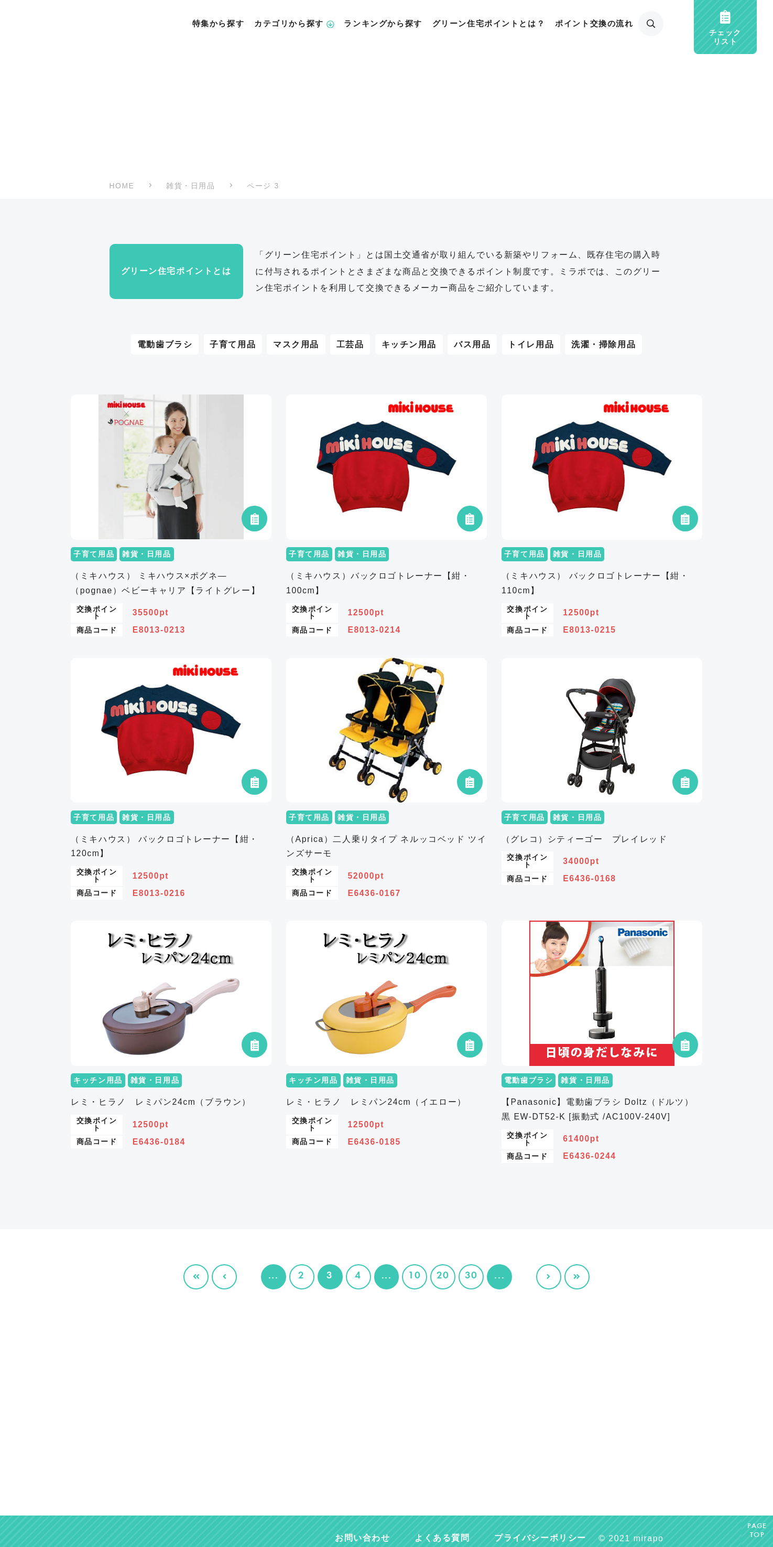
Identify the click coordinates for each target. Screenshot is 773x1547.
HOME (122, 186)
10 (414, 1276)
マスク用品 (296, 344)
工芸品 (350, 344)
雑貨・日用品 (190, 186)
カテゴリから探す (294, 23)
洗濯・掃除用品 (603, 344)
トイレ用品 (531, 344)
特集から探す (218, 23)
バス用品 (472, 344)
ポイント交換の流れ (594, 23)
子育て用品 (233, 344)
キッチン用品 (409, 344)
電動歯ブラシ (164, 344)
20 (443, 1276)
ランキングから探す (383, 23)
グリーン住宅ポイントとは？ (489, 23)
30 (471, 1276)
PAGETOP (757, 1531)
